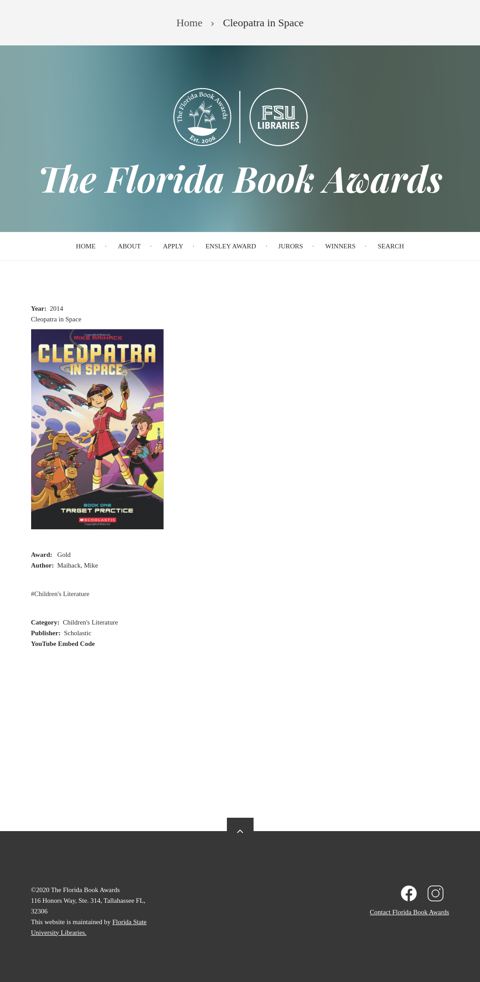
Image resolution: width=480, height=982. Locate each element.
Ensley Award (231, 246)
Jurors (290, 246)
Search (391, 246)
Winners (340, 246)
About (129, 246)
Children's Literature (61, 593)
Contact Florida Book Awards (409, 912)
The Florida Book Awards (240, 178)
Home (86, 246)
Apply (173, 246)
